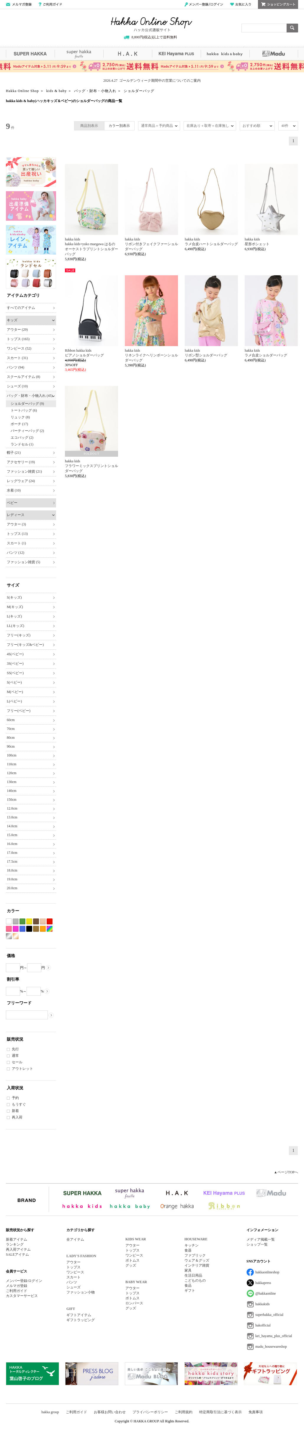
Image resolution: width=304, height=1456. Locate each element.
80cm (11, 738)
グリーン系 (22, 921)
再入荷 (17, 1117)
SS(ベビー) (15, 673)
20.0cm (12, 888)
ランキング (15, 1244)
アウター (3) (16, 524)
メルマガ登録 (16, 1286)
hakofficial (263, 1325)
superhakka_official (269, 1315)
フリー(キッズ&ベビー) (25, 645)
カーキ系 (36, 929)
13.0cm (12, 817)
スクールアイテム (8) (23, 377)
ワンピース (75, 1272)
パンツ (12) (15, 553)
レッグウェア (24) (21, 481)
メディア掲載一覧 (260, 1239)
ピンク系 (9, 929)
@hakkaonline (265, 1293)
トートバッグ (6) (24, 410)
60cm (11, 720)
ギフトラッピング (80, 1320)
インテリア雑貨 (196, 1265)
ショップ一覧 (257, 1244)
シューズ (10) (17, 386)
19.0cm (12, 879)
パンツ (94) (15, 367)
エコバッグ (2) (22, 437)
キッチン (191, 1245)
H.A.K (127, 54)
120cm (12, 773)
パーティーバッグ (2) (27, 431)
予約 (15, 1098)
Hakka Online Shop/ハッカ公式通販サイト (151, 24)
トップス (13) (17, 534)
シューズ (73, 1287)
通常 (15, 1056)
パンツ (71, 1282)
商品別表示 (89, 126)
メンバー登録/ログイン (203, 4)
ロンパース (134, 1303)
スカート (73, 1277)
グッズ (130, 1265)
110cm (11, 764)
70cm (11, 729)
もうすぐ (19, 1104)
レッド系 (50, 921)
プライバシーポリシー (150, 1412)
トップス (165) (18, 339)
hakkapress (263, 1283)
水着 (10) (14, 490)
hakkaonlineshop (267, 1272)
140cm (12, 791)
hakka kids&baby (225, 54)
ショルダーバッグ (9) (27, 404)
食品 (188, 1285)
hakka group (50, 1412)
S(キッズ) (14, 597)
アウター (73, 1262)
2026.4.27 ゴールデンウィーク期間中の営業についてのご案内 (152, 80)
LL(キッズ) (15, 626)
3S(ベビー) (15, 663)
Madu (274, 54)
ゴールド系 (16, 936)
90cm (11, 746)
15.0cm (12, 835)
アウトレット (22, 1069)
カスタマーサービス (22, 1296)
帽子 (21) (14, 453)
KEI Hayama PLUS (176, 54)
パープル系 (16, 929)
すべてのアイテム (21, 308)
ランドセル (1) (22, 444)
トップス (73, 1267)
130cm (12, 782)
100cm (12, 755)
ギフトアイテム (78, 1315)
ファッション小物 (80, 1292)
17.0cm (12, 853)
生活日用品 (193, 1275)
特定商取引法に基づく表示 (220, 1412)
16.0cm (12, 844)
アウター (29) (17, 329)
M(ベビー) (15, 692)
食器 (188, 1250)
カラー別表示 (119, 126)
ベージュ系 (43, 921)
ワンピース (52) (19, 348)
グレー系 (16, 921)
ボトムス (132, 1260)
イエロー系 (29, 921)
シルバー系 (9, 936)
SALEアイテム (17, 1254)
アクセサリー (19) (21, 462)
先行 (15, 1049)
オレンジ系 (43, 929)
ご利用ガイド (50, 4)
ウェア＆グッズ (196, 1260)
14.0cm (12, 826)
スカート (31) (17, 358)
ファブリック (195, 1255)
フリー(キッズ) (18, 635)
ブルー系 (22, 929)
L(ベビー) (14, 701)
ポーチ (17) (19, 424)
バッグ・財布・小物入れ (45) (30, 396)
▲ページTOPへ (286, 1172)
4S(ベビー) (15, 654)
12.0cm (12, 808)
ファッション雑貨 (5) (23, 562)
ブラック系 (29, 929)
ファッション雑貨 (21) (24, 471)
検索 (292, 28)
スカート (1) (16, 543)
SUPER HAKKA (30, 54)
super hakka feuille (79, 54)
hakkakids (262, 1304)
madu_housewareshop (271, 1346)
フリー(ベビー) (18, 711)
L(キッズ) (14, 616)
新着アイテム (16, 1239)
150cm (12, 799)
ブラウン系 (36, 921)
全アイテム (75, 1239)
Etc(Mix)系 (50, 929)
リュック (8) (20, 417)
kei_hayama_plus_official (273, 1336)
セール (17, 1062)
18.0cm (12, 870)
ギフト (189, 1290)
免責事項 (256, 1412)
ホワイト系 (9, 921)
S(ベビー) (14, 682)
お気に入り (240, 4)
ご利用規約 (183, 1412)
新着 (15, 1111)
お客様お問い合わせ (110, 1412)
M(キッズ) (15, 607)
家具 (188, 1270)
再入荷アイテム (18, 1249)
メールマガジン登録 (19, 4)
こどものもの (195, 1280)
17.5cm (12, 861)
